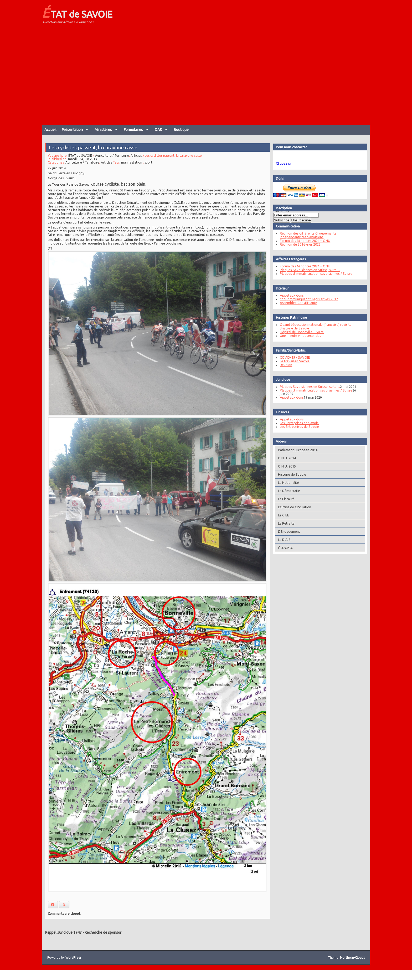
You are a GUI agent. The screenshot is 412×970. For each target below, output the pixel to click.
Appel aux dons (291, 295)
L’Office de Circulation (293, 507)
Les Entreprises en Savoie (298, 423)
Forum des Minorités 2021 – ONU (304, 240)
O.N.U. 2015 (286, 466)
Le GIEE (282, 515)
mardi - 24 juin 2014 (83, 163)
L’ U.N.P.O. (284, 548)
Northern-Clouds (352, 957)
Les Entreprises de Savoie (298, 426)
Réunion (285, 365)
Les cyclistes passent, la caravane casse (94, 152)
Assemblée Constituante (297, 302)
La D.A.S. (283, 539)
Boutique (181, 130)
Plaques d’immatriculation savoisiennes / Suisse (315, 273)
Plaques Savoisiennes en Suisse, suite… (309, 270)
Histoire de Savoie (291, 474)
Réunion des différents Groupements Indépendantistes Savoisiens (307, 235)
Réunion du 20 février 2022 (299, 244)
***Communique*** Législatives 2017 (308, 299)
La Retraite (285, 523)
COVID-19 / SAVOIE (294, 357)
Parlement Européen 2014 (296, 450)
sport (148, 166)
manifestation (131, 166)
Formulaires (133, 130)
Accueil (50, 130)
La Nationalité (287, 482)
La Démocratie (288, 490)
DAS (158, 130)
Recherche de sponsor (103, 932)
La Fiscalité (285, 499)
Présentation (72, 130)
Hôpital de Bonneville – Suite (301, 332)
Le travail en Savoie (293, 361)
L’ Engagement (288, 531)
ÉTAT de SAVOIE (77, 12)
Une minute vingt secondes (299, 335)
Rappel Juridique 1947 (63, 932)
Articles (136, 159)
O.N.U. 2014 (286, 458)
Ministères (103, 130)
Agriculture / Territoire (112, 159)
